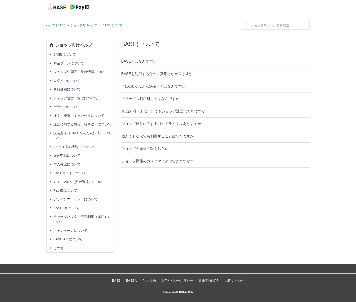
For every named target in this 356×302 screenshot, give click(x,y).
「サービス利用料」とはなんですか (150, 99)
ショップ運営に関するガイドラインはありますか (161, 124)
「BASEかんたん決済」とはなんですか (153, 86)
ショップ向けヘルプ (84, 25)
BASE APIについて (67, 239)
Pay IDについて (65, 190)
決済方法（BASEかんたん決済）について (81, 135)
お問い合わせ (234, 280)
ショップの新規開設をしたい (144, 149)
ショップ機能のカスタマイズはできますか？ (157, 161)
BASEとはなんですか (138, 61)
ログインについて (67, 81)
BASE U (132, 280)
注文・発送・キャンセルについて (78, 115)
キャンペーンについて (70, 230)
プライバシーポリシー (177, 280)
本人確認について (67, 164)
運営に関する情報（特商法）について (82, 124)
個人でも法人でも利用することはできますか (157, 136)
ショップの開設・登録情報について (80, 72)
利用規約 (149, 280)
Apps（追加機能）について (74, 147)
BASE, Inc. (185, 291)
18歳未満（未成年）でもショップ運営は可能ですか (163, 111)
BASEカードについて (69, 173)
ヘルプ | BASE (55, 25)
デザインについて (67, 107)
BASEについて (112, 25)
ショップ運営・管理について (75, 98)
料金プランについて (68, 63)
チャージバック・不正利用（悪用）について (82, 219)
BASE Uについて (66, 208)
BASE (116, 280)
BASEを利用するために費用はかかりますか (157, 74)
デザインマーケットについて (75, 199)
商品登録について (67, 89)
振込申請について (67, 155)
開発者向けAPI (209, 280)
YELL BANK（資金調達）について (79, 182)
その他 (58, 248)
